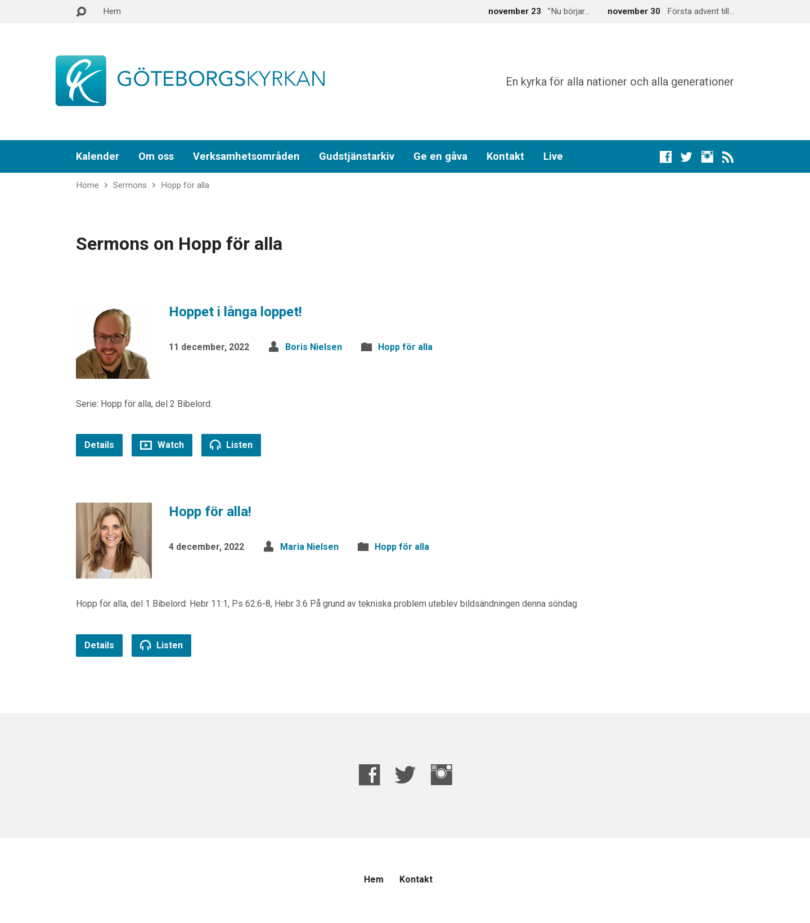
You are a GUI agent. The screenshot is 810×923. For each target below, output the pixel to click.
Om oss (156, 156)
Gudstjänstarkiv (356, 156)
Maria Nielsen (309, 546)
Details (99, 445)
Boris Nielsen (313, 347)
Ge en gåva (440, 156)
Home (87, 185)
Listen (231, 444)
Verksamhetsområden (246, 156)
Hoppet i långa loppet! (235, 312)
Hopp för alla (185, 185)
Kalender (97, 156)
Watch (162, 445)
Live (553, 156)
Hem (112, 11)
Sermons (130, 185)
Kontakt (505, 156)
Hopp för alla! (210, 511)
